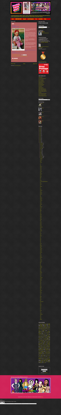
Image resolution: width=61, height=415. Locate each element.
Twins (43, 356)
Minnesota (44, 344)
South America (41, 353)
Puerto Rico (47, 350)
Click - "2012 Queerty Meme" (42, 61)
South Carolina (46, 353)
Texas (43, 355)
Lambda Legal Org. (41, 87)
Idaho (45, 339)
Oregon (46, 348)
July (40, 149)
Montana (43, 345)
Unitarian (48, 356)
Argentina (40, 327)
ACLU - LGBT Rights (41, 80)
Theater (49, 355)
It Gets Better (40, 86)
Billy (40, 205)
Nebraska (49, 345)
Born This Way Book (31, 19)
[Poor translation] (3, 402)
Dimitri (41, 214)
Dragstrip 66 (48, 335)
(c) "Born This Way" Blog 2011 (44, 181)
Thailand (46, 355)
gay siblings (40, 361)
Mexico (45, 343)
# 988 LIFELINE (40, 77)
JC (40, 163)
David (40, 201)
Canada (49, 331)
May (40, 152)
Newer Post (13, 63)
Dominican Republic (41, 335)
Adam (41, 271)
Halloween (45, 338)
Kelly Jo (41, 166)
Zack (40, 228)
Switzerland (47, 354)
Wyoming (41, 359)
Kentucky (49, 341)
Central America (41, 332)
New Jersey (48, 346)
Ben (40, 195)
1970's (45, 324)
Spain (49, 353)
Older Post (35, 63)
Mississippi (47, 344)
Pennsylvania (47, 349)
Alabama (46, 326)
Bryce (40, 304)
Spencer (41, 257)
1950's (49, 323)
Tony (40, 285)
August (41, 148)
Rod (40, 263)
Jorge (41, 168)
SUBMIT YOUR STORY (18, 19)
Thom (40, 286)
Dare (40, 281)
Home (13, 19)
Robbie (41, 249)
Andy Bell (49, 326)
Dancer (42, 334)
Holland (43, 339)
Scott (40, 215)
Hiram (41, 191)
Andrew (41, 252)
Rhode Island (46, 351)
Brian (40, 244)
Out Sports (40, 92)
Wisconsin (48, 358)
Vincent (41, 261)
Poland (43, 350)
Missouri (40, 345)
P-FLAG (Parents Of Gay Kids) (42, 93)
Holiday (40, 339)
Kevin (40, 282)
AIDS (48, 325)
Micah (41, 287)
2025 (40, 127)
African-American (41, 326)
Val (40, 185)
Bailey (41, 161)
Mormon (46, 345)
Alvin (40, 209)
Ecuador (43, 336)
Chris (40, 234)
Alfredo (41, 199)
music (41, 362)
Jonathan (41, 158)
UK (45, 356)
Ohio (39, 348)
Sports (40, 354)
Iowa (44, 340)
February (41, 156)
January (41, 157)
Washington (40, 358)
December (41, 143)
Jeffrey (41, 267)
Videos (45, 19)
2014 (40, 138)
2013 (40, 139)
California (40, 331)
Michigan (49, 343)
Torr (40, 309)
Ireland (47, 340)
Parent (49, 348)
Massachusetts (41, 343)
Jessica (41, 230)
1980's (49, 324)
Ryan (40, 182)
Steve (43, 116)
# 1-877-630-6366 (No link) (42, 78)
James (41, 219)
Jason (41, 167)
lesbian (49, 361)
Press (36, 19)
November (41, 144)
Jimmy (41, 229)
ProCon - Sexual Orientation (42, 94)
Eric (40, 237)
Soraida (41, 200)
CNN (48, 330)
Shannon (41, 190)
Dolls (48, 334)
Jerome (41, 248)
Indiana (41, 340)
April (41, 153)
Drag (45, 335)
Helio (40, 172)
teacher (44, 362)
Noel (40, 253)
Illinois (48, 339)
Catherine (41, 314)
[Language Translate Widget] (43, 27)
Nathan (41, 319)
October (41, 145)
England (49, 336)
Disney (45, 334)
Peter (40, 276)
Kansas (46, 341)
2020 (40, 130)
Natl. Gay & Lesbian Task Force (43, 91)
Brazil (42, 329)
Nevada (40, 346)
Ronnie (41, 225)
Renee (41, 310)
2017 (40, 134)
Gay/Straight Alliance (41, 84)
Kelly (40, 220)
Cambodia (45, 331)
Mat (40, 300)
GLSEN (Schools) (41, 83)
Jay (40, 242)
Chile (45, 332)
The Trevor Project (41, 79)
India (39, 340)
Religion (42, 351)
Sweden (44, 354)
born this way (44, 360)
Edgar (41, 210)
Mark (40, 262)
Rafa (40, 196)
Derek (41, 224)
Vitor (40, 238)
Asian (49, 327)
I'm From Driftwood (41, 85)
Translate (41, 28)
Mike (40, 177)
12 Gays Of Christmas (41, 323)
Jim (40, 295)
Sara (40, 316)
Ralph (40, 247)
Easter (40, 336)
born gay (48, 359)
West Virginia (44, 358)
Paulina (41, 204)
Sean (40, 291)
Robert (41, 292)
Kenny (41, 176)
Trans (40, 356)
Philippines (40, 350)
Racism (39, 351)
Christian (47, 332)
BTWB (43, 31)
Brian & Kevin (41, 301)
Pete (42, 112)
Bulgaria (39, 330)
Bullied (43, 330)
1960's (41, 324)
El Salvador (46, 336)
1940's (46, 323)
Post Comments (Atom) (18, 65)
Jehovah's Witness (41, 341)
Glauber (41, 186)
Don (40, 311)
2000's (45, 325)
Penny (41, 243)
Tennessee (40, 355)
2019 (40, 131)
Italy (49, 340)
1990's (41, 325)
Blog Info (24, 19)
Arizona (43, 327)
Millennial (41, 344)
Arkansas (46, 327)
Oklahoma (42, 348)
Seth (42, 103)
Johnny (41, 162)
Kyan (40, 239)
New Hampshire (44, 346)
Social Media (41, 19)
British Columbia (47, 329)
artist (44, 359)
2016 (40, 135)
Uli (40, 187)
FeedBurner (45, 372)
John (40, 258)
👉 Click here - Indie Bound (44, 42)
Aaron (41, 180)
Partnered (41, 349)
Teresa (41, 171)
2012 (40, 140)
